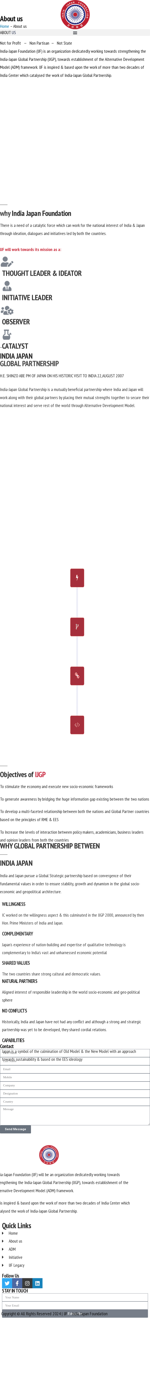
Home (4, 47)
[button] (75, 32)
